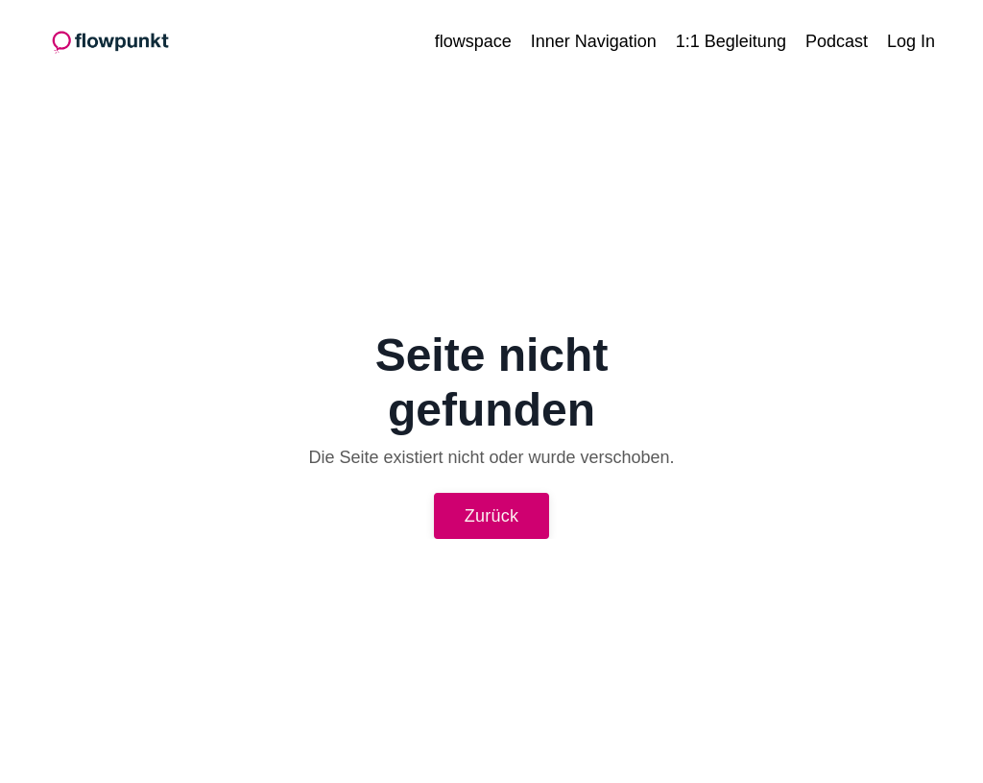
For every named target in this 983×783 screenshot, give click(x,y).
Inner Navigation (594, 41)
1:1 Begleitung (731, 41)
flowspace (473, 41)
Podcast (836, 41)
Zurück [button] (492, 516)
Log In (911, 41)
